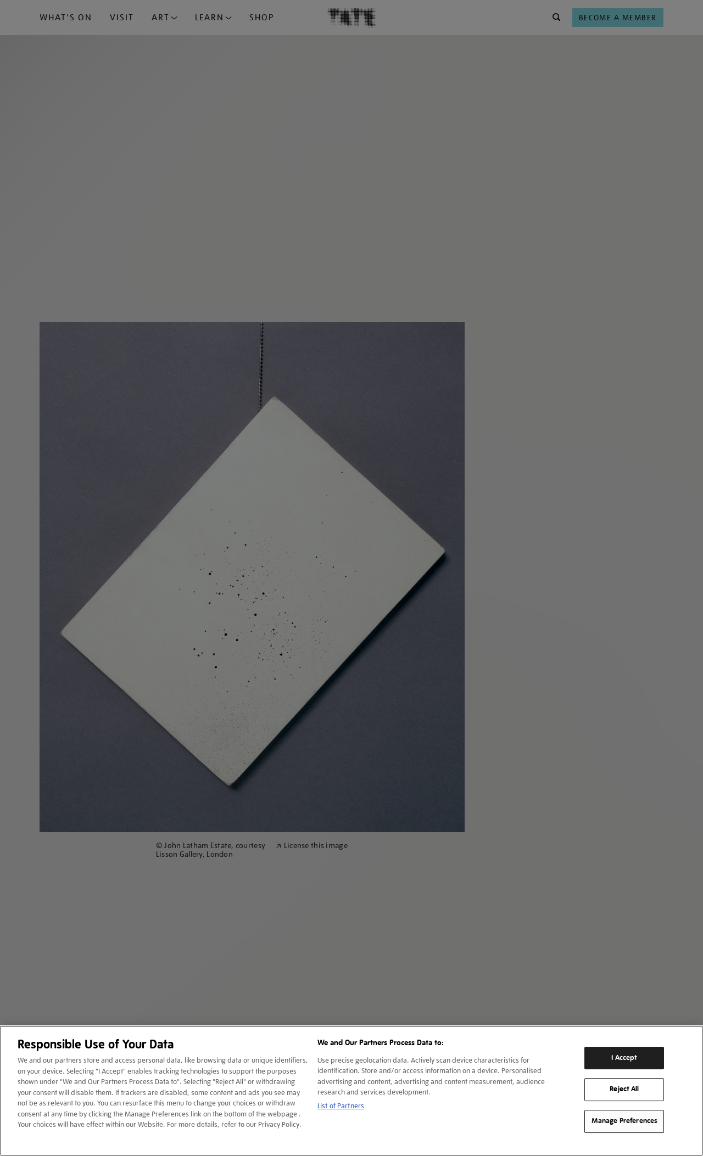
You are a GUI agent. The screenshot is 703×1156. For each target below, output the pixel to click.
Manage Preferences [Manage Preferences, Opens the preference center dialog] (624, 1121)
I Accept (624, 1058)
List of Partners (340, 1105)
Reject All (624, 1090)
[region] (351, 1090)
